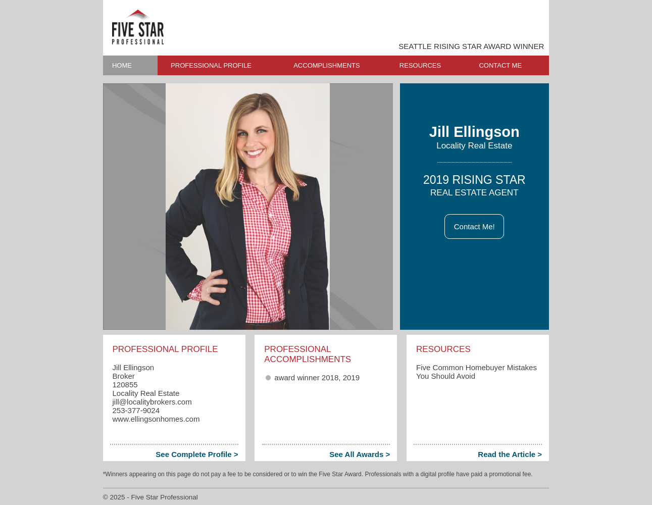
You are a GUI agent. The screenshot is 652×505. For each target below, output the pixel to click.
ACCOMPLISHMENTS (326, 65)
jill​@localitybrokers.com (151, 401)
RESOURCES (420, 65)
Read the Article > (510, 454)
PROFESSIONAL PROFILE (211, 65)
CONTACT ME (500, 65)
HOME (122, 65)
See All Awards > (359, 454)
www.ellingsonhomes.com (155, 419)
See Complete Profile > (197, 454)
